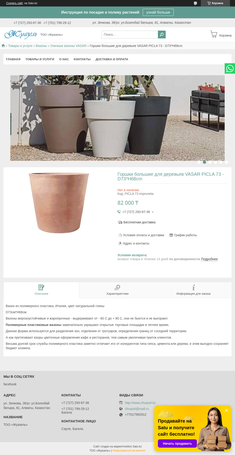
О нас (64, 59)
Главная (13, 59)
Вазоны (41, 46)
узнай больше (158, 12)
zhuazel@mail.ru (137, 409)
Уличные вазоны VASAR (68, 46)
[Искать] (162, 34)
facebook (10, 384)
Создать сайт (14, 3)
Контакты (82, 59)
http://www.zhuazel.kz (140, 403)
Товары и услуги (20, 46)
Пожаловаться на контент (128, 450)
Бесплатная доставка (139, 222)
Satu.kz (137, 446)
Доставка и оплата (111, 59)
